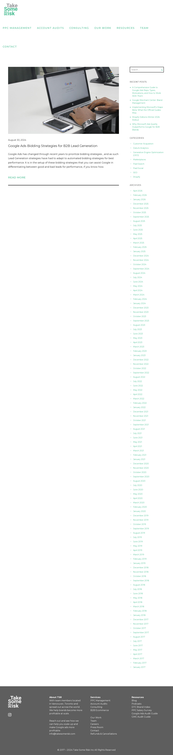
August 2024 (139, 273)
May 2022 (137, 390)
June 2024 (138, 282)
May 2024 (137, 286)
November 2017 (140, 624)
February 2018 (140, 611)
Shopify (136, 177)
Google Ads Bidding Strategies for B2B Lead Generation (52, 146)
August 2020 (139, 481)
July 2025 (137, 225)
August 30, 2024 (17, 140)
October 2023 (139, 316)
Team (144, 28)
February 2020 (140, 507)
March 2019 (138, 554)
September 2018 (141, 580)
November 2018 (141, 572)
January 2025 (139, 251)
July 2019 (137, 537)
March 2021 (138, 450)
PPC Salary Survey (142, 710)
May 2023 (137, 338)
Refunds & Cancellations (103, 734)
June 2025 (138, 230)
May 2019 (137, 546)
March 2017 (138, 658)
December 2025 (140, 204)
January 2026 (139, 199)
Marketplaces (139, 159)
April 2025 (137, 238)
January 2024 (139, 303)
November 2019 (140, 520)
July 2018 (137, 589)
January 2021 (139, 459)
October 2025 (139, 212)
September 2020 (141, 476)
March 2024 (138, 295)
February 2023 (140, 351)
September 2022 (141, 372)
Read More (17, 177)
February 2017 (140, 663)
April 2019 (137, 550)
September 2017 (141, 632)
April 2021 (137, 446)
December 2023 (141, 308)
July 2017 (137, 641)
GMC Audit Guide (141, 716)
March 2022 (138, 398)
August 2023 (139, 325)
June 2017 (138, 645)
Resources (126, 28)
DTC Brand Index (141, 707)
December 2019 (140, 515)
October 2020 (139, 472)
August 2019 (139, 533)
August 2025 (139, 221)
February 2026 (140, 195)
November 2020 (141, 468)
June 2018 (138, 593)
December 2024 (141, 256)
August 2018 (139, 585)
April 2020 (138, 498)
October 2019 (139, 524)
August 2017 (139, 637)
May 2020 (138, 494)
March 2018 (138, 606)
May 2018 (137, 598)
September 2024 (141, 269)
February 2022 (140, 403)
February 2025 (140, 247)
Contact (10, 46)
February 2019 (140, 559)
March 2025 (138, 243)
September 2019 (141, 528)
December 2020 (141, 463)
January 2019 (139, 563)
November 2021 (140, 416)
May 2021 (137, 442)
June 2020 (138, 489)
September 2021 (141, 424)
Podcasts (136, 703)
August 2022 (139, 377)
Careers (94, 724)
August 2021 (139, 429)
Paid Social (138, 168)
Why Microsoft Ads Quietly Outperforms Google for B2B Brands (146, 127)
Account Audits (50, 28)
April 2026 (137, 191)
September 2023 (141, 321)
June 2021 (138, 437)
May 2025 (137, 234)
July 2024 (137, 277)
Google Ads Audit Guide (145, 713)
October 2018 (139, 576)
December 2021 (140, 411)
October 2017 (139, 628)
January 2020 (139, 511)
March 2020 (138, 502)
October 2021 (139, 420)
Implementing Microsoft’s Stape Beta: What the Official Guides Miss (147, 110)
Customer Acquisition (143, 144)
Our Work (102, 28)
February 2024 (140, 299)
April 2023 (137, 342)
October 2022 (139, 368)
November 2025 (140, 208)
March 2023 (138, 346)
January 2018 (139, 615)
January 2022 (139, 407)
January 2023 (139, 355)
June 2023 (138, 334)
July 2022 (137, 381)
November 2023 (141, 312)
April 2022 (137, 394)
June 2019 (138, 541)
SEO (135, 172)
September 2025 (141, 217)
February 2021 (139, 455)
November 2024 (141, 260)
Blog (134, 700)
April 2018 (137, 602)
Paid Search (138, 164)
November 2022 (141, 364)
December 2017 (140, 619)
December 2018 (141, 567)
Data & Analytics (141, 148)
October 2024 (139, 264)
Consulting (79, 28)
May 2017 (137, 650)
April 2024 (137, 290)
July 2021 (137, 433)
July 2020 (137, 485)
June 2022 (138, 385)
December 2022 (141, 359)
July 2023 (137, 329)
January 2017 (139, 667)
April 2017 (137, 654)
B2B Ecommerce (99, 710)
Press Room (96, 727)
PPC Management (17, 28)
